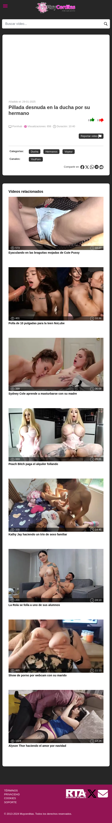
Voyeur (69, 151)
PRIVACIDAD (12, 794)
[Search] (56, 24)
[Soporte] (103, 793)
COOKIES (10, 798)
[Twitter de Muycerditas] (92, 793)
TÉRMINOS (11, 790)
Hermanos (51, 151)
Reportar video (91, 136)
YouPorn (36, 159)
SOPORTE (10, 802)
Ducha (34, 151)
